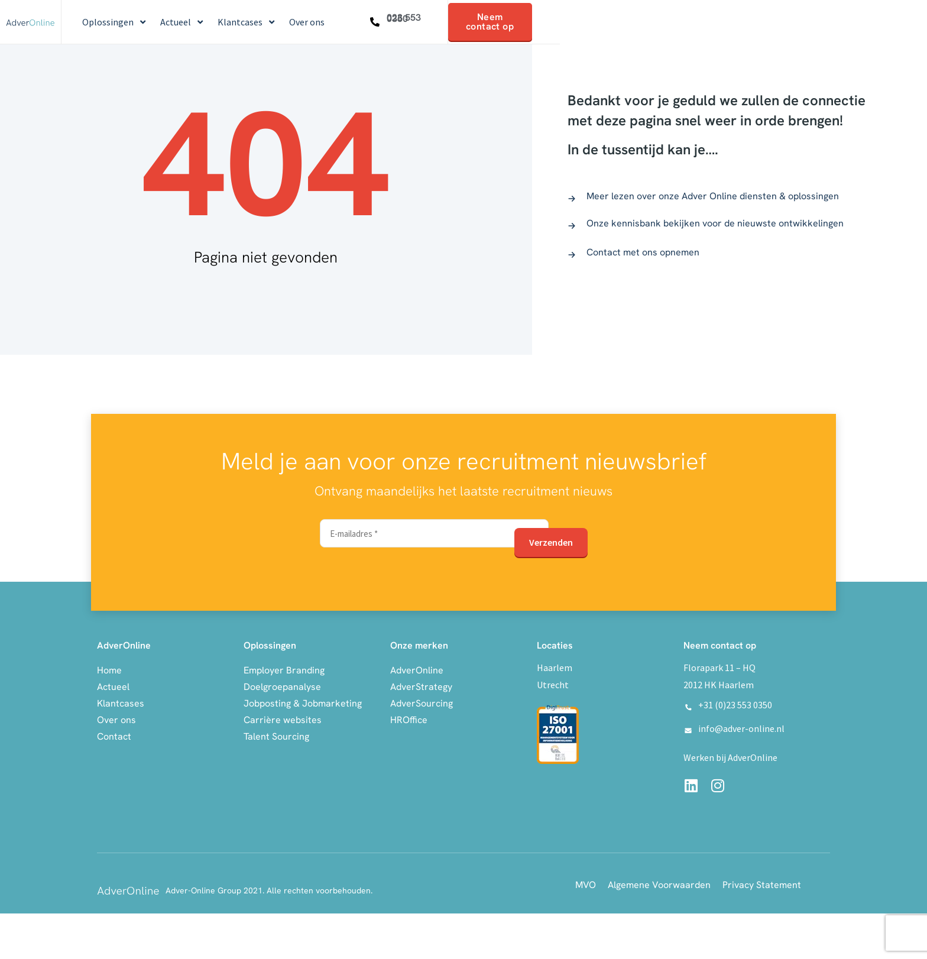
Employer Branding (284, 668)
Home (109, 668)
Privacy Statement (761, 883)
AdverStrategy (421, 685)
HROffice (408, 718)
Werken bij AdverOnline (730, 756)
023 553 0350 (404, 18)
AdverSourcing (421, 701)
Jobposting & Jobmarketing (303, 701)
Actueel (113, 685)
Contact (114, 734)
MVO (585, 883)
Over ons (116, 718)
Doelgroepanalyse (282, 685)
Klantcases (120, 701)
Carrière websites (283, 718)
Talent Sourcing (276, 734)
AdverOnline (416, 668)
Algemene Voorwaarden (659, 883)
